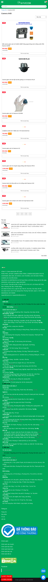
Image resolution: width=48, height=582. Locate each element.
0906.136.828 (7, 579)
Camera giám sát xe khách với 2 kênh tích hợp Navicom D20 (17, 200)
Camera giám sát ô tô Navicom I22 (11, 148)
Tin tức (3, 220)
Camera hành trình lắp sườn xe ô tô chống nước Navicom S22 (18, 183)
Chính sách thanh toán (7, 549)
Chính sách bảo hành (7, 546)
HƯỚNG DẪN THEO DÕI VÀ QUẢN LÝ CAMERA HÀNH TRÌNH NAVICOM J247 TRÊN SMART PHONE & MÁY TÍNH (28, 249)
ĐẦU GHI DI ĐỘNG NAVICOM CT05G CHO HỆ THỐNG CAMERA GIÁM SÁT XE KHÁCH (28, 233)
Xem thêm (44, 255)
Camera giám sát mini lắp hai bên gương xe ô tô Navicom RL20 (18, 79)
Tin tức (3, 516)
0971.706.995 (7, 576)
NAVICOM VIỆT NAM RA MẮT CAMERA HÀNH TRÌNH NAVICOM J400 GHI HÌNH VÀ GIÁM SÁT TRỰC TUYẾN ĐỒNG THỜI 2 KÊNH (28, 225)
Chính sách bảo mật (6, 551)
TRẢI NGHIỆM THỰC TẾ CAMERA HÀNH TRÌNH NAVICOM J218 (28, 241)
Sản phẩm (4, 514)
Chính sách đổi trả (6, 554)
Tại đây (16, 307)
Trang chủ (4, 512)
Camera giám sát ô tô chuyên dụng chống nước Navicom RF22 (18, 165)
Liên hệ (3, 519)
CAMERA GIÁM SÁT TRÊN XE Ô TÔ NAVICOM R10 (15, 130)
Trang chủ (4, 10)
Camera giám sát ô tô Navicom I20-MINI (12, 113)
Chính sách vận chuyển (7, 544)
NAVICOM (6, 570)
